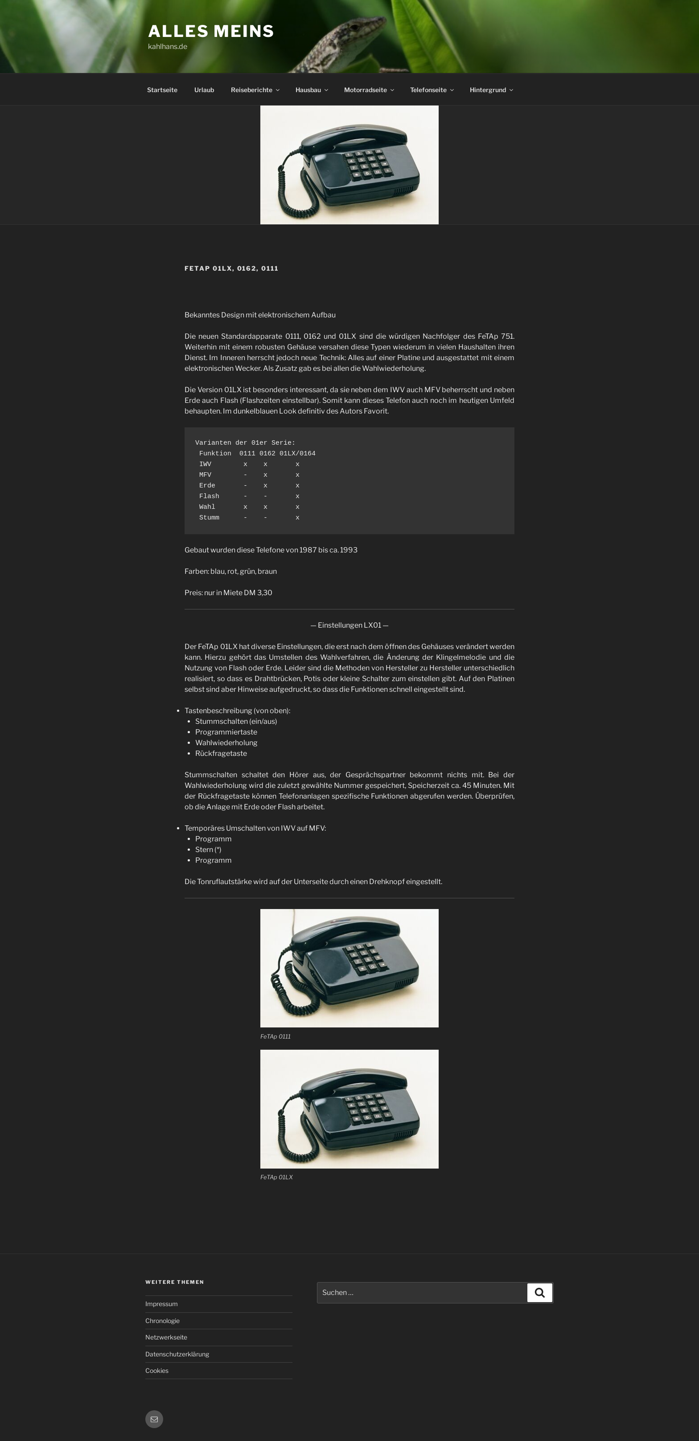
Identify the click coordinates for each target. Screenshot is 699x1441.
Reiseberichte (256, 89)
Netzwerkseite (166, 1337)
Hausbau (312, 89)
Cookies (157, 1370)
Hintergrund (492, 89)
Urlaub (204, 89)
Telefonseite (432, 89)
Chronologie (162, 1320)
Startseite (162, 89)
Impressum (161, 1303)
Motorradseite (369, 89)
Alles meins (211, 31)
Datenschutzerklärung (177, 1354)
